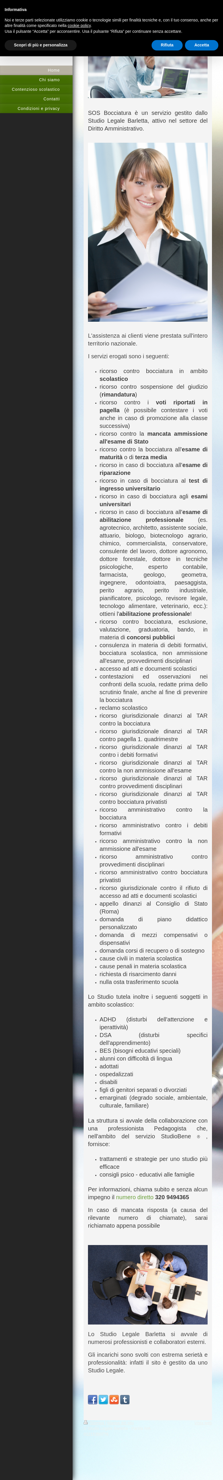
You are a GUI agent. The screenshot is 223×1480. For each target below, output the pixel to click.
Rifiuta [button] (167, 45)
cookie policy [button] (79, 25)
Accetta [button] (201, 45)
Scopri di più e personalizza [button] (40, 45)
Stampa (94, 1423)
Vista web (203, 1423)
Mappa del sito (120, 1423)
